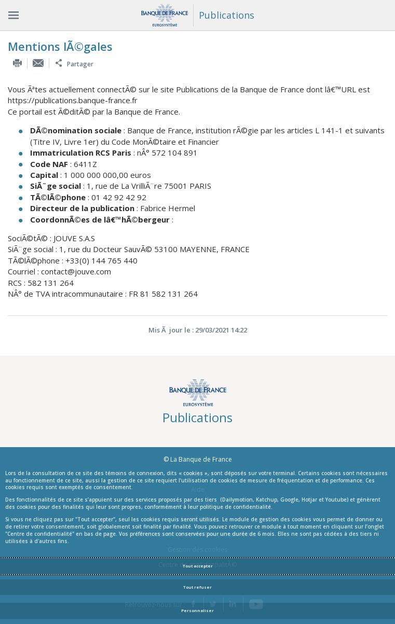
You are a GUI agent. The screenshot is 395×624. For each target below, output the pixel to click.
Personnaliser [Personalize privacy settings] (197, 610)
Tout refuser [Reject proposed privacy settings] (197, 587)
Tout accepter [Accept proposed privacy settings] (198, 565)
